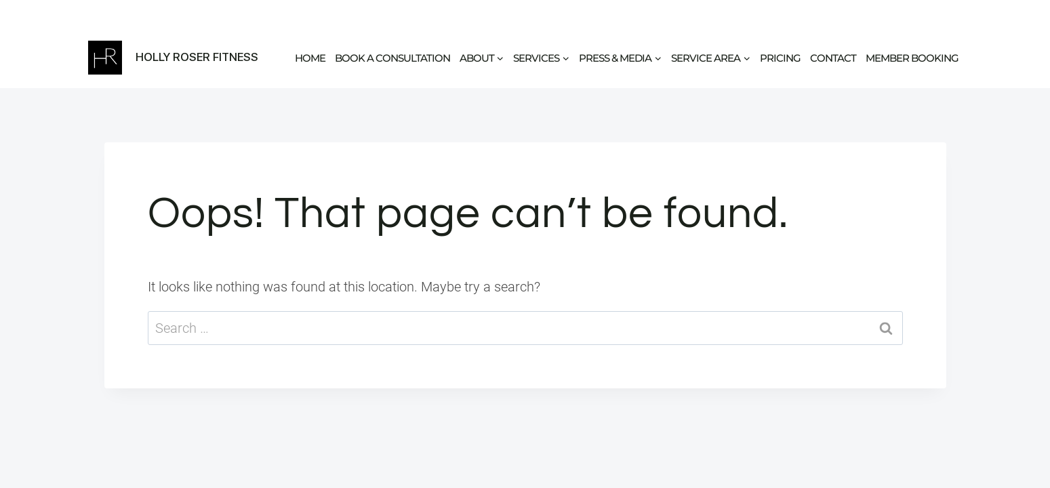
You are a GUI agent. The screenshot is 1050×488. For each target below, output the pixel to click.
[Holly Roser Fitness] (173, 58)
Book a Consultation (392, 58)
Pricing (780, 58)
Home (310, 58)
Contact (833, 58)
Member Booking (912, 58)
